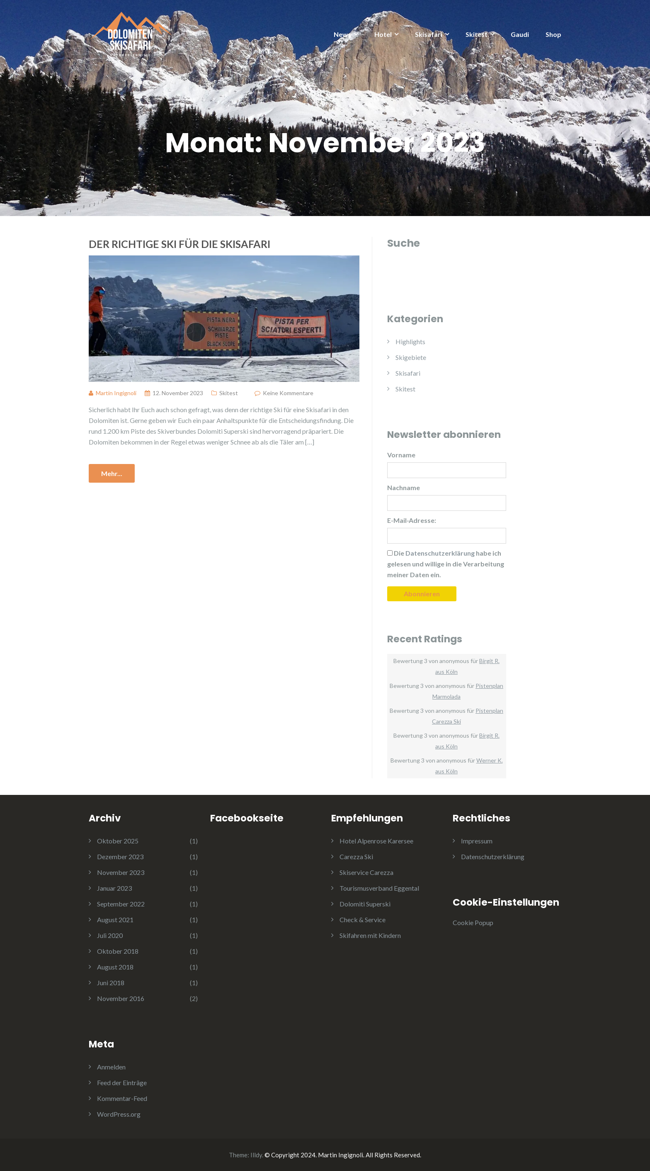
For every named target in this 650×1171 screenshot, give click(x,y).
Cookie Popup (473, 922)
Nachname (403, 487)
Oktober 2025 (117, 841)
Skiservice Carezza (366, 872)
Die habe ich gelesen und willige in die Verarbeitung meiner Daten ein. (445, 563)
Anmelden (111, 1067)
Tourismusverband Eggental (379, 888)
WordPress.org (119, 1114)
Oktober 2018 (117, 951)
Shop (553, 34)
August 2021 (115, 919)
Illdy (256, 1155)
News (342, 34)
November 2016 (120, 998)
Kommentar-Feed (122, 1098)
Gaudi (520, 34)
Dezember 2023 (120, 856)
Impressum (476, 841)
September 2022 (121, 904)
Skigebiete (410, 357)
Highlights (410, 341)
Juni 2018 (110, 982)
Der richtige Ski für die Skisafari (179, 244)
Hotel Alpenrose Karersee (376, 841)
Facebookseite (247, 818)
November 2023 (120, 872)
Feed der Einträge (122, 1082)
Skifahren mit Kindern (370, 935)
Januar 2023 (114, 888)
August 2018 (115, 967)
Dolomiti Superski (365, 904)
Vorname (401, 455)
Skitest (477, 34)
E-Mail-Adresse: (411, 520)
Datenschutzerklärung (492, 856)
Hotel (383, 34)
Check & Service (363, 919)
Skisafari (428, 34)
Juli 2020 (110, 935)
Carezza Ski (356, 856)
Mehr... (111, 473)
